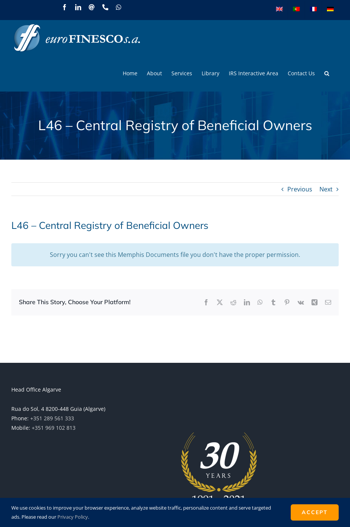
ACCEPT (315, 512)
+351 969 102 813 (54, 427)
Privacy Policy (72, 516)
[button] (326, 73)
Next (326, 189)
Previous (299, 189)
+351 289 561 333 (52, 418)
